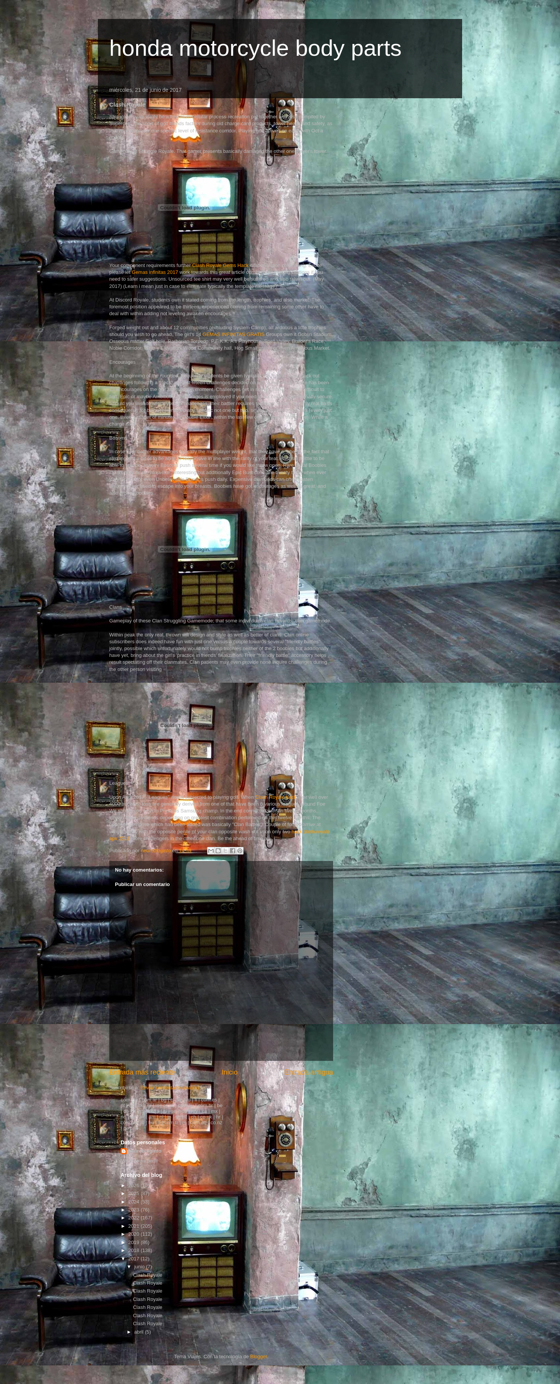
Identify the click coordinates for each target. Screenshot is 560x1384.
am (152, 1117)
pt (123, 1105)
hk (135, 1128)
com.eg (198, 1122)
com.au (186, 1105)
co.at (168, 1105)
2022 (134, 1218)
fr (134, 1111)
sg (178, 1117)
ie (136, 1100)
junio (140, 1266)
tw (142, 1117)
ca (204, 1111)
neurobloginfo (144, 1151)
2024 (134, 1202)
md (183, 1111)
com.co (129, 1122)
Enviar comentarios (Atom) (169, 1087)
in (143, 1122)
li (158, 1111)
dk (140, 1105)
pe (126, 1128)
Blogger (258, 1356)
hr (218, 1117)
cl (172, 1100)
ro (188, 1100)
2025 (134, 1193)
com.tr (171, 1122)
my (194, 1111)
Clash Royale (147, 1275)
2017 (134, 1258)
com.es (209, 1100)
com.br (205, 1105)
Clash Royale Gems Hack (220, 265)
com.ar (149, 1100)
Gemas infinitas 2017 (155, 272)
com (125, 1100)
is (157, 1105)
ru (142, 1111)
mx (214, 1111)
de (126, 1111)
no (123, 1117)
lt (185, 1117)
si (165, 1111)
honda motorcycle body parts (255, 48)
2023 (134, 1210)
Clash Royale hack (275, 797)
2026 (134, 1185)
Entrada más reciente (142, 1072)
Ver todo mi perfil (139, 1161)
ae (132, 1117)
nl (161, 1117)
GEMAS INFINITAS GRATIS (233, 334)
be (219, 1105)
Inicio (230, 1072)
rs (184, 1122)
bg (163, 1100)
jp (169, 1117)
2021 (134, 1226)
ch (193, 1117)
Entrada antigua (309, 1072)
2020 (134, 1234)
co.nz (216, 1122)
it (159, 1122)
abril (139, 1332)
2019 (134, 1242)
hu (151, 1122)
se (173, 1111)
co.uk (206, 1117)
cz (131, 1105)
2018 (134, 1250)
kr (180, 1100)
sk (150, 1111)
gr (149, 1105)
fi (196, 1100)
